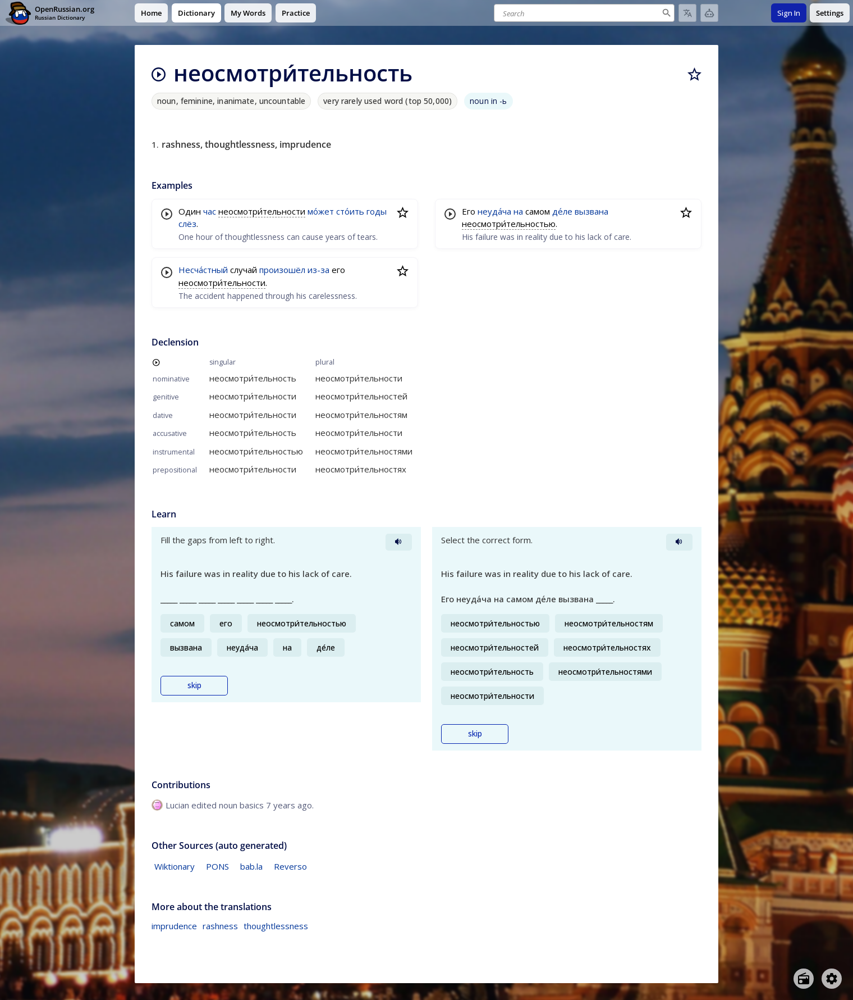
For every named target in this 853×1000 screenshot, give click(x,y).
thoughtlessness (276, 925)
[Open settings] (832, 979)
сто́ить (350, 211)
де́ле (562, 211)
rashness (220, 925)
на (518, 211)
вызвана (591, 211)
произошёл (282, 269)
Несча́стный (203, 269)
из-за (318, 269)
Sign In (788, 13)
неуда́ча (494, 211)
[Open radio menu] (804, 979)
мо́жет (321, 211)
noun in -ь (488, 101)
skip (194, 685)
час (209, 211)
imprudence (174, 925)
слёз (187, 223)
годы (376, 211)
